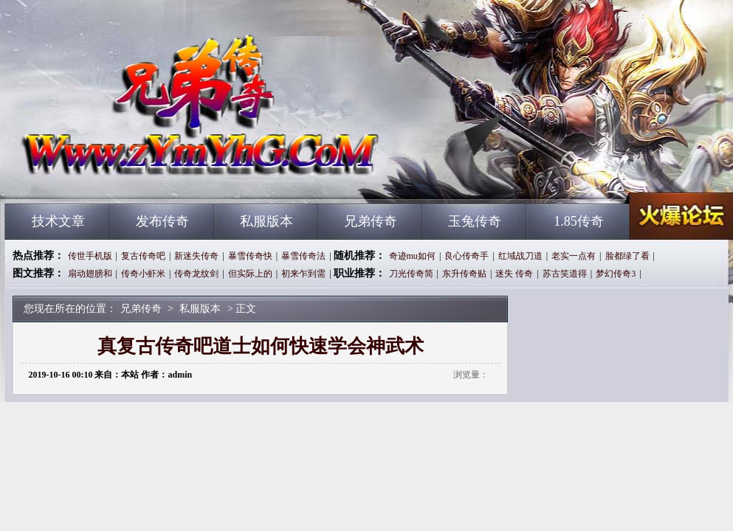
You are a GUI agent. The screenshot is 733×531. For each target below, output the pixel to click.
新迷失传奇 (196, 256)
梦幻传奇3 (616, 273)
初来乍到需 (303, 273)
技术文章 (58, 221)
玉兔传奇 (474, 221)
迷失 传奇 (514, 273)
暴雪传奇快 (250, 256)
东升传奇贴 (464, 273)
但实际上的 (250, 273)
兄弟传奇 (146, 177)
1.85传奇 (579, 221)
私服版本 (266, 221)
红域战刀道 (520, 256)
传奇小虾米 (143, 273)
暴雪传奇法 (303, 256)
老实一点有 (573, 256)
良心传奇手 (466, 256)
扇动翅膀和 (90, 273)
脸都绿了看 (627, 256)
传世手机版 (90, 256)
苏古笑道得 (565, 273)
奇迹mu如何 (412, 256)
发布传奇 (162, 221)
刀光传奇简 (411, 273)
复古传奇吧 (143, 256)
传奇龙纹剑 (196, 273)
